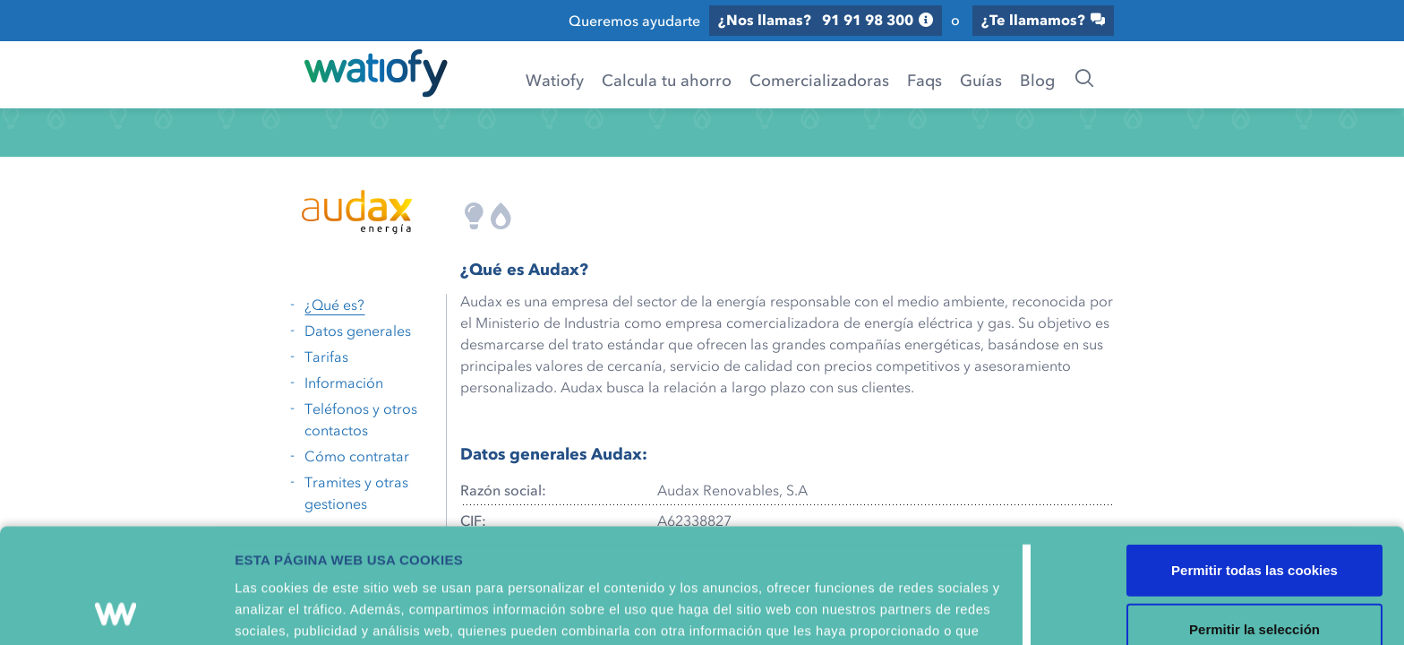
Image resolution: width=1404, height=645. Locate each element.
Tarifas (326, 356)
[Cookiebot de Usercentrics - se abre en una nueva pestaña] (116, 613)
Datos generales (357, 330)
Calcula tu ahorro (667, 79)
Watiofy (555, 79)
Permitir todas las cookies (1254, 451)
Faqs (924, 79)
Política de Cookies (797, 555)
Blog (1037, 79)
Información (343, 382)
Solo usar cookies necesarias (1254, 568)
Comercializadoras (819, 79)
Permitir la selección (1254, 510)
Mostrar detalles (962, 613)
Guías (981, 79)
